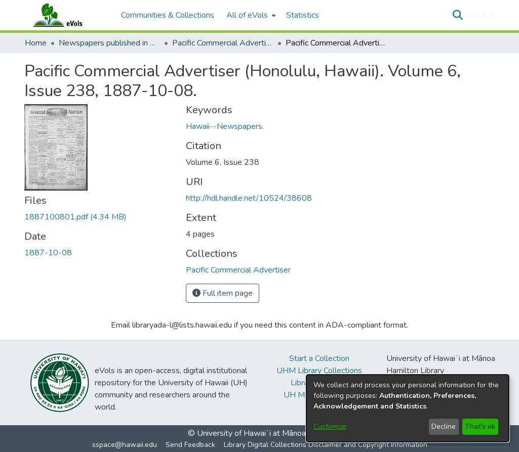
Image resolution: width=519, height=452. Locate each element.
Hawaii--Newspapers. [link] (225, 126)
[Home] (67, 15)
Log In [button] (479, 15)
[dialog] (407, 408)
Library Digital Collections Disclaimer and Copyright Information (325, 444)
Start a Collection (319, 358)
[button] (458, 15)
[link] (75, 216)
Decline (443, 426)
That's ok (480, 426)
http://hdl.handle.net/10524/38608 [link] (249, 198)
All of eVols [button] (247, 15)
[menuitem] (250, 15)
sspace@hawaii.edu (124, 444)
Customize (329, 426)
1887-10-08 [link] (48, 252)
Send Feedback (190, 444)
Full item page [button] (222, 293)
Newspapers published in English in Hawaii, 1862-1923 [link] (109, 43)
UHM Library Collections (319, 370)
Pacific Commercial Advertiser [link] (222, 43)
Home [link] (36, 43)
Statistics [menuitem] (302, 15)
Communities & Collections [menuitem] (167, 15)
